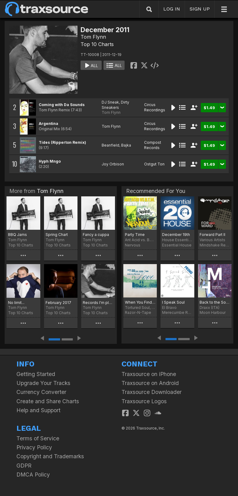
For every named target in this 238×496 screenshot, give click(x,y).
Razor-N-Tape (138, 312)
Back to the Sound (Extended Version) (215, 302)
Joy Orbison (113, 164)
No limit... (16, 302)
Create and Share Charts (47, 401)
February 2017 (58, 302)
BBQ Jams (17, 234)
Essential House (177, 245)
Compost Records (152, 145)
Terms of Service (37, 438)
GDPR (24, 465)
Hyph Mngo (50, 161)
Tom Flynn (93, 37)
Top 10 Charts (97, 44)
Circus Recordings (154, 107)
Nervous (132, 245)
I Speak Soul (173, 302)
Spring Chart (57, 234)
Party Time (135, 234)
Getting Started (35, 374)
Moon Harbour (213, 312)
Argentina (48, 123)
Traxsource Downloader (151, 392)
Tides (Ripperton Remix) (62, 142)
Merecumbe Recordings (177, 312)
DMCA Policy (33, 474)
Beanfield (110, 145)
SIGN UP (200, 9)
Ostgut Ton (154, 164)
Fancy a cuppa (96, 234)
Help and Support (38, 410)
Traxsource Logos (144, 401)
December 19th (176, 234)
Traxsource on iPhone (148, 374)
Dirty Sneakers (115, 105)
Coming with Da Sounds (62, 104)
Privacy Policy (34, 447)
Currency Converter (41, 392)
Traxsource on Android (150, 383)
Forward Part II (212, 234)
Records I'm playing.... (98, 302)
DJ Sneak (110, 102)
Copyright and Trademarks (50, 456)
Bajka (126, 145)
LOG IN (171, 9)
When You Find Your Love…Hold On (140, 302)
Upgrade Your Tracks (43, 383)
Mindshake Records (215, 245)
